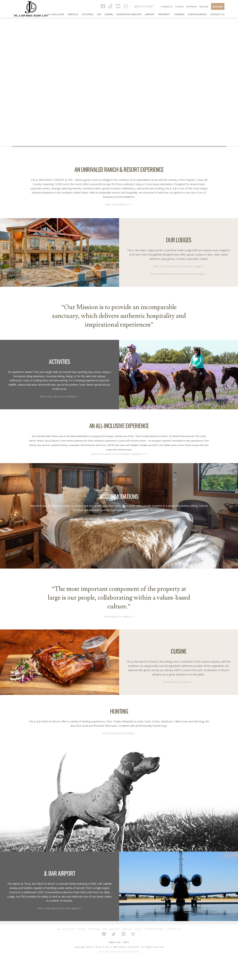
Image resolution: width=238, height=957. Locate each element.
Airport (114, 929)
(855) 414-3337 (144, 6)
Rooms (81, 929)
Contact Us (166, 6)
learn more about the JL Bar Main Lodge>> (178, 266)
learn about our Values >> (119, 616)
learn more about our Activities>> (59, 396)
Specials (203, 6)
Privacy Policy (132, 951)
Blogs (139, 929)
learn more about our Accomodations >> (119, 517)
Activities (94, 929)
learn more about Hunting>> (119, 733)
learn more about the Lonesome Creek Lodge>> (179, 274)
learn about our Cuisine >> (178, 682)
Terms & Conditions (109, 951)
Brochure (192, 6)
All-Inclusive (65, 929)
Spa (105, 929)
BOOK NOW (217, 6)
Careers (179, 6)
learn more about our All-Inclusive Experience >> (119, 454)
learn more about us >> (119, 204)
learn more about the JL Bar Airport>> (59, 908)
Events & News (154, 929)
